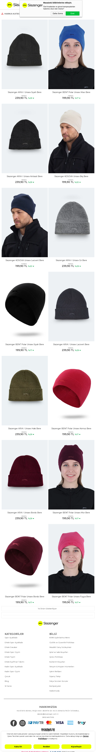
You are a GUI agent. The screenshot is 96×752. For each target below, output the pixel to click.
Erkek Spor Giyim (12, 652)
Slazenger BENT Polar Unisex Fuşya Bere (71, 596)
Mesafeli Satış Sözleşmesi (59, 647)
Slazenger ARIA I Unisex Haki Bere (24, 428)
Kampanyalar (55, 685)
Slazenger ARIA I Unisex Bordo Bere (24, 512)
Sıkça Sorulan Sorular (58, 680)
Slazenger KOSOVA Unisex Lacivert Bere (25, 260)
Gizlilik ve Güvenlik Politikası (61, 642)
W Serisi (8, 685)
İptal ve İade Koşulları (58, 652)
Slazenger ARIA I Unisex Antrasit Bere (25, 176)
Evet (72, 13)
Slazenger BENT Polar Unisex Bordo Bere (24, 596)
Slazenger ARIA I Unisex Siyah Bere (24, 92)
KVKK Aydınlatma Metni (59, 638)
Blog (7, 680)
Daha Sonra (58, 13)
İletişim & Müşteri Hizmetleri (61, 666)
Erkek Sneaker (11, 647)
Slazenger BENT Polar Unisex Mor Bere (71, 512)
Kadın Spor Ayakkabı (13, 666)
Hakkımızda (54, 690)
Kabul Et (18, 747)
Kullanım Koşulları (57, 661)
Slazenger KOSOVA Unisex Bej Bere (71, 176)
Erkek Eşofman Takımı (14, 661)
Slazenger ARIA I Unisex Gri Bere (71, 260)
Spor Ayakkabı (11, 638)
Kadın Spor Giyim (12, 671)
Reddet (46, 747)
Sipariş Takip (54, 676)
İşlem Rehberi (55, 671)
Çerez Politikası (55, 657)
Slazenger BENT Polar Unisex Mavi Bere (71, 92)
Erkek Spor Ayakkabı (13, 642)
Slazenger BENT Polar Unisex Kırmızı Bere (71, 428)
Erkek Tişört (10, 657)
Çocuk (7, 676)
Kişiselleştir (76, 747)
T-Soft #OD (55, 751)
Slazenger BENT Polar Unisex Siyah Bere (24, 344)
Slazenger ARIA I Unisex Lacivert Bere (71, 344)
